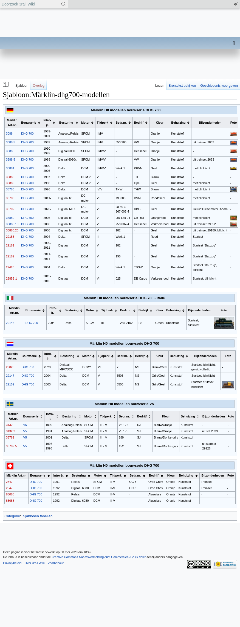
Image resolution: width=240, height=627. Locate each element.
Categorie (12, 516)
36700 (10, 198)
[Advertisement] (84, 71)
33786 (10, 189)
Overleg (38, 86)
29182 (10, 256)
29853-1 (11, 278)
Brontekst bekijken (182, 86)
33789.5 (11, 446)
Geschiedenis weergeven (219, 86)
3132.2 (10, 431)
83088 (10, 494)
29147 (10, 375)
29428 (10, 267)
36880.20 (12, 230)
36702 (10, 209)
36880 (10, 217)
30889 (10, 183)
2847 (9, 481)
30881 (10, 168)
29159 (10, 384)
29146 (10, 322)
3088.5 (10, 142)
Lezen (159, 86)
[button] (5, 84)
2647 (9, 488)
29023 (10, 367)
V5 (25, 424)
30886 (10, 177)
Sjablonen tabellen (37, 516)
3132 (9, 424)
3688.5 (10, 159)
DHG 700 (27, 133)
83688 (10, 500)
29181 (10, 245)
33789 (10, 437)
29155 (10, 236)
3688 (9, 151)
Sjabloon (21, 86)
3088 (9, 133)
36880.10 (12, 224)
